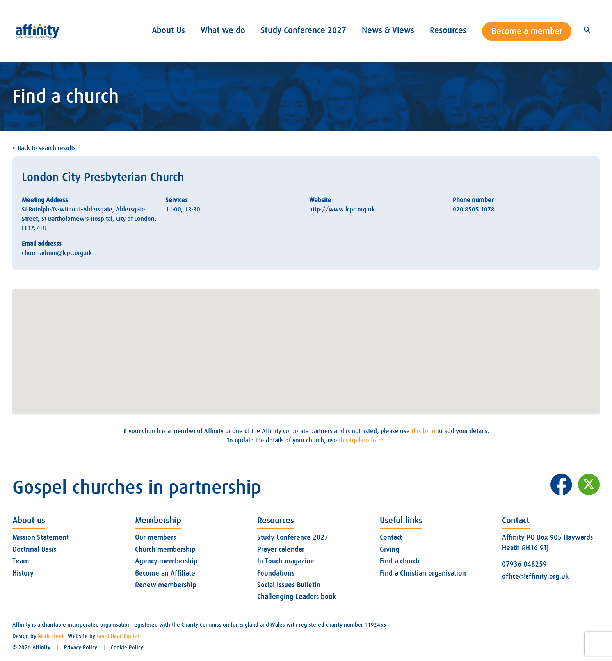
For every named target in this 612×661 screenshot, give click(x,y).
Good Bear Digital (118, 636)
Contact (391, 537)
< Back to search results (44, 148)
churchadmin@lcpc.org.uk (57, 253)
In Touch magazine (285, 561)
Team (20, 561)
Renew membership (165, 585)
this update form (361, 440)
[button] (306, 344)
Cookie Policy (127, 647)
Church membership (165, 549)
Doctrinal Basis (34, 549)
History (23, 573)
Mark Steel (51, 636)
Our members (155, 537)
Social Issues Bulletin (288, 585)
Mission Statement (40, 537)
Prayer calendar (280, 549)
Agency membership (166, 561)
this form (423, 431)
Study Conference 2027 (292, 537)
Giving (389, 549)
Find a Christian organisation (423, 573)
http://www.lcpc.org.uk (342, 209)
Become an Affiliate (165, 573)
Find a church (400, 561)
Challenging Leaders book (296, 597)
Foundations (275, 573)
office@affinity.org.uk (535, 576)
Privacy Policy (80, 647)
